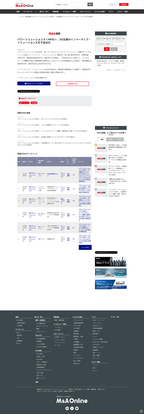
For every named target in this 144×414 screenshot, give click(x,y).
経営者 (75, 350)
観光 (74, 353)
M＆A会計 (39, 359)
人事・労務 (39, 373)
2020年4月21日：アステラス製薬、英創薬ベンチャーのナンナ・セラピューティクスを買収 (110, 63)
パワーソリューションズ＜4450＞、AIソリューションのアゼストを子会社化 (42, 119)
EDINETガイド (97, 326)
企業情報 (19, 341)
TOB (17, 338)
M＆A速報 (19, 320)
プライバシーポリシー (60, 389)
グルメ (95, 336)
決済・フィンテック (99, 320)
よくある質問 (40, 344)
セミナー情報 (96, 362)
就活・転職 (96, 355)
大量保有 (19, 335)
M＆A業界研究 (40, 323)
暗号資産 (95, 334)
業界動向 (76, 334)
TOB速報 (19, 326)
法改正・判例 (40, 356)
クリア (114, 49)
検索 (90, 4)
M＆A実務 (38, 350)
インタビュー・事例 (69, 11)
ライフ (111, 11)
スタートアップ (85, 11)
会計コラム (39, 375)
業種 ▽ (63, 162)
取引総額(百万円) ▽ (74, 161)
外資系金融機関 (97, 328)
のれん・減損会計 (41, 362)
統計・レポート (41, 378)
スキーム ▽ (68, 161)
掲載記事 (93, 389)
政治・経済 (76, 361)
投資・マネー (97, 331)
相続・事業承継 (59, 320)
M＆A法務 (39, 354)
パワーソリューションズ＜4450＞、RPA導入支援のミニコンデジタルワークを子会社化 (46, 137)
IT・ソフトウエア (63, 174)
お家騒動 (76, 342)
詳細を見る (82, 181)
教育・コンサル (24, 103)
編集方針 (39, 389)
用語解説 (39, 341)
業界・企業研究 (40, 320)
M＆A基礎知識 (40, 339)
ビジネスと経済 (99, 11)
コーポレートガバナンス (44, 370)
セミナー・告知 (122, 11)
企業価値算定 (40, 367)
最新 (102, 139)
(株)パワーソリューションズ (32, 174)
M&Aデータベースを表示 (34, 83)
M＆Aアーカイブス (42, 326)
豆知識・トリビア (98, 347)
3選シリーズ (96, 353)
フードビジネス (78, 358)
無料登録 (123, 4)
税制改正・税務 (41, 365)
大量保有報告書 (78, 323)
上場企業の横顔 (78, 347)
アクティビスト (78, 320)
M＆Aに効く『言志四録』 (100, 342)
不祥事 (75, 339)
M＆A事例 (57, 330)
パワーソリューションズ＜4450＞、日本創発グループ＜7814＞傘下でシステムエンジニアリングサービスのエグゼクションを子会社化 (54, 144)
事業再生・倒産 (78, 336)
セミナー (95, 370)
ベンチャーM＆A (59, 340)
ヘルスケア (76, 355)
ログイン (113, 4)
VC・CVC (57, 345)
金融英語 (95, 350)
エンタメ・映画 (97, 339)
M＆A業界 (76, 328)
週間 (110, 139)
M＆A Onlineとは (48, 389)
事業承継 (55, 11)
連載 (36, 382)
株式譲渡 (34, 103)
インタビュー (58, 327)
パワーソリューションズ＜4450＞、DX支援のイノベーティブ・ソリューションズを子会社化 (84, 199)
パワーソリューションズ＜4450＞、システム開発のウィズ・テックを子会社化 (43, 125)
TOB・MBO (77, 326)
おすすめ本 (96, 344)
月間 (119, 139)
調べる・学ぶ (44, 11)
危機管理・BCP (78, 344)
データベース (28, 11)
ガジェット (96, 358)
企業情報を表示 (72, 84)
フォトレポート (97, 323)
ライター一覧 (115, 317)
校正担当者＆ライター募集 (82, 389)
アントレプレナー (59, 342)
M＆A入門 (38, 335)
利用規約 (70, 389)
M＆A (18, 333)
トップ (21, 16)
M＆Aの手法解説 (41, 347)
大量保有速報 (20, 323)
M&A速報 (28, 16)
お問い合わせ (101, 389)
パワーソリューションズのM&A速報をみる (33, 78)
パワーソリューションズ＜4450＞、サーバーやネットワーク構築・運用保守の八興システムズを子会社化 (52, 131)
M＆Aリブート (40, 331)
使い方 (18, 343)
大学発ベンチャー (59, 337)
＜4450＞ (51, 39)
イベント (95, 365)
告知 (94, 368)
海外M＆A (76, 363)
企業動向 (76, 331)
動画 (37, 329)
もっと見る (85, 247)
